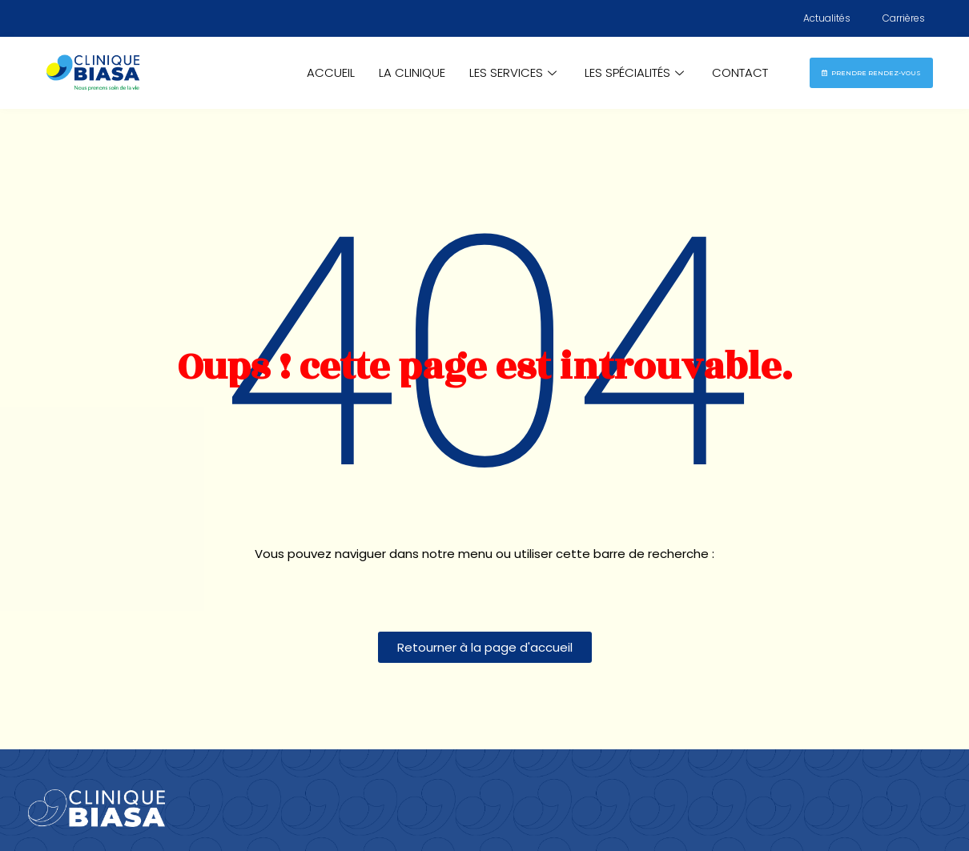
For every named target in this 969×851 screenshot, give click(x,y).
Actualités (826, 18)
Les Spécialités (636, 72)
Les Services (515, 72)
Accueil (331, 72)
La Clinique (412, 72)
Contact (740, 72)
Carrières (904, 18)
